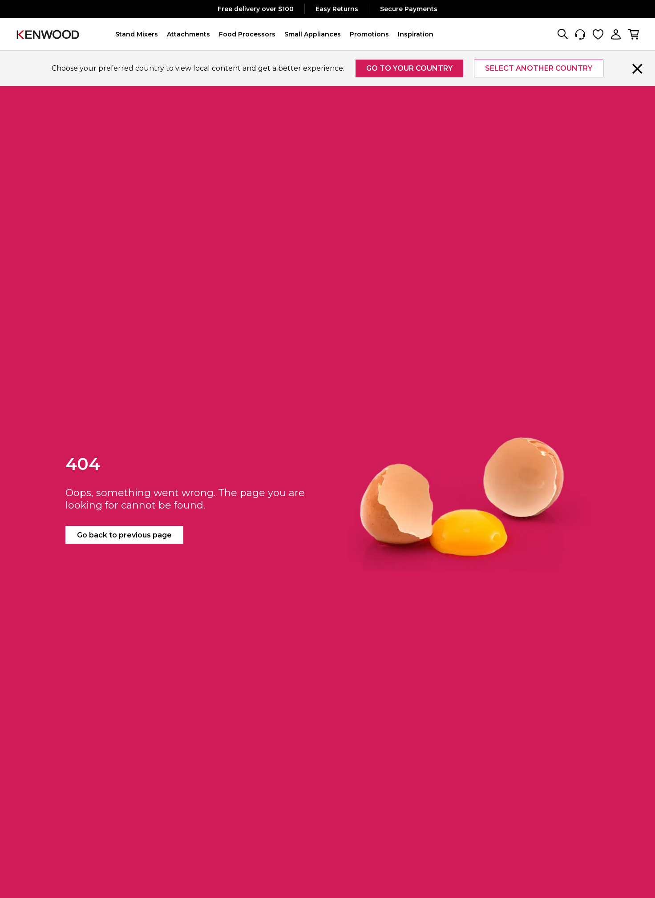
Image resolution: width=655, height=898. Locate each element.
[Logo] (48, 34)
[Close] (638, 68)
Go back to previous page (124, 535)
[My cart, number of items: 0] (633, 34)
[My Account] (616, 34)
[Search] (562, 34)
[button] (136, 34)
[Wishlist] (598, 34)
